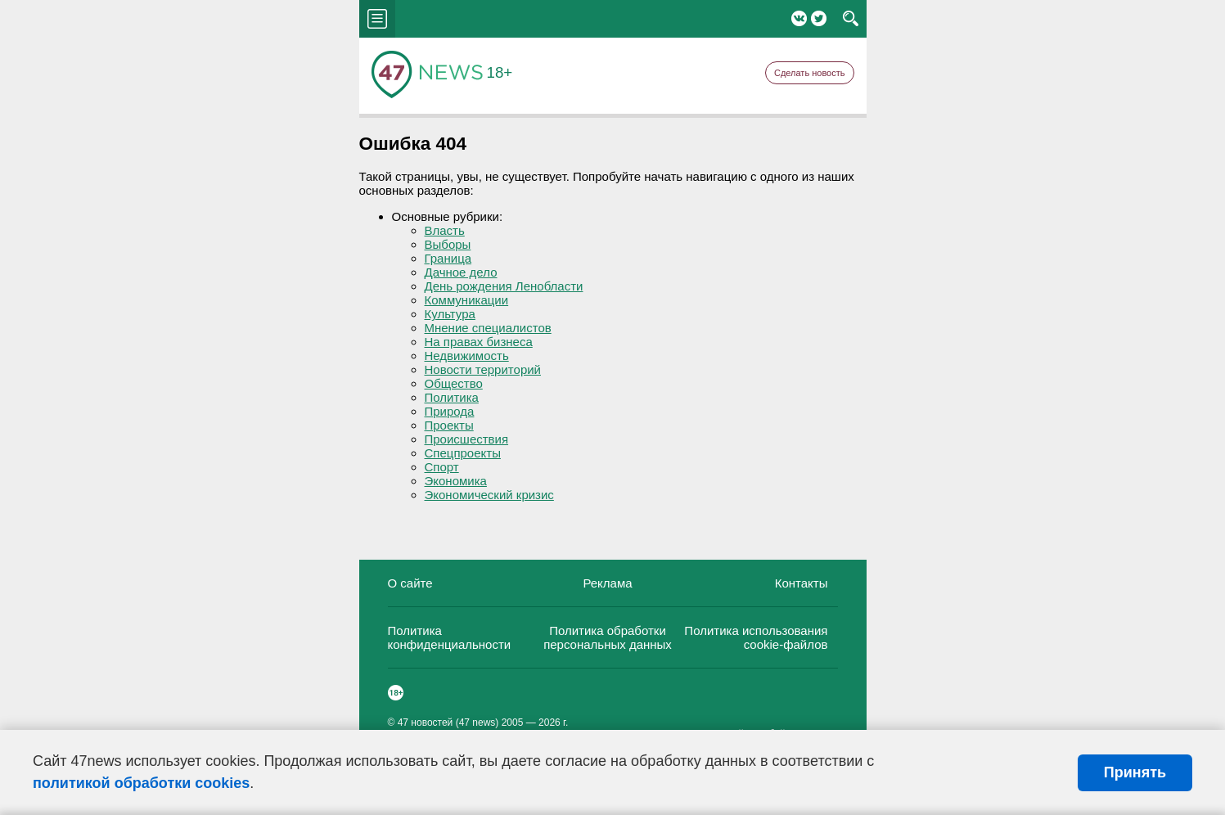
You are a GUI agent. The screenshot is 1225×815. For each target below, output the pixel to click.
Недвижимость (467, 355)
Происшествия (467, 439)
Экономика (456, 481)
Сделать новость (809, 73)
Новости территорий (483, 369)
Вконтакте (799, 18)
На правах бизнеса (479, 342)
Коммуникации (467, 300)
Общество (454, 383)
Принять (1135, 772)
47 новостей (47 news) (448, 722)
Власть (445, 230)
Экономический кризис (489, 495)
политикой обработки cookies (141, 783)
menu (377, 19)
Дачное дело (461, 272)
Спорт (442, 467)
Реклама (607, 583)
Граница (448, 258)
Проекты (449, 425)
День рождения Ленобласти (504, 286)
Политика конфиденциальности (449, 637)
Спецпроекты (463, 453)
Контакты (801, 583)
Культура (450, 314)
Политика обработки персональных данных (607, 637)
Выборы (448, 244)
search (851, 19)
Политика (452, 397)
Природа (450, 411)
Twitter (818, 18)
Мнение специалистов (488, 328)
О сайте (410, 583)
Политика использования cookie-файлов (755, 637)
